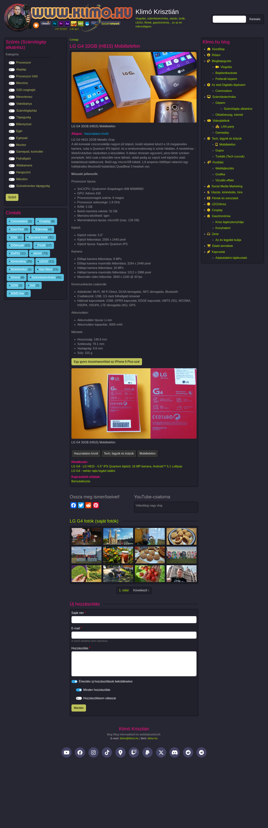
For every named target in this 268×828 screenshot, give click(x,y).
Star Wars (45, 269)
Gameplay (222, 132)
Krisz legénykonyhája (230, 222)
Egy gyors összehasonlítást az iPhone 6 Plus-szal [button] (107, 361)
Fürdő (41, 245)
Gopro (220, 150)
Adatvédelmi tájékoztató (231, 257)
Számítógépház (26, 110)
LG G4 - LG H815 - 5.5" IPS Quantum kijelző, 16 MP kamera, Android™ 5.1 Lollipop (126, 466)
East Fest (17, 229)
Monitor (21, 144)
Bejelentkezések (226, 73)
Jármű (37, 253)
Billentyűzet (23, 124)
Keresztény (18, 261)
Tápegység (23, 117)
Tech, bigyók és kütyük (119, 453)
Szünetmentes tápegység (33, 185)
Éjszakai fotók (38, 237)
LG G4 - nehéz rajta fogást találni (93, 470)
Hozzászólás (79, 648)
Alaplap (21, 69)
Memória (22, 83)
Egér (19, 131)
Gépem (220, 102)
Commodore (19, 221)
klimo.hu (153, 738)
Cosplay (44, 221)
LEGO (44, 261)
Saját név (77, 612)
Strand (15, 277)
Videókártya (24, 103)
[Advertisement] (134, 790)
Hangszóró (23, 172)
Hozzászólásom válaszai (99, 698)
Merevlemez (24, 96)
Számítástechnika (43, 277)
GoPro (15, 253)
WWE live (17, 293)
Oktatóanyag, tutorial (229, 114)
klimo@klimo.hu (129, 738)
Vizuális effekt (225, 180)
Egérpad (22, 138)
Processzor (23, 62)
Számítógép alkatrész (238, 108)
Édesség (41, 229)
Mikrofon (22, 179)
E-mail (75, 628)
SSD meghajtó (25, 90)
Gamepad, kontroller (29, 151)
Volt (32, 285)
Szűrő (12, 197)
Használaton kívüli (96, 133)
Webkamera (24, 165)
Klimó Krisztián (157, 11)
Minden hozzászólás (96, 689)
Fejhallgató (23, 158)
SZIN (14, 285)
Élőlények (17, 245)
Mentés (79, 707)
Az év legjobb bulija (228, 240)
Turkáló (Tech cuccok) (230, 156)
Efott (14, 237)
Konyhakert (223, 228)
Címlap (74, 39)
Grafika (220, 174)
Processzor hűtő (27, 76)
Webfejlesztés (225, 168)
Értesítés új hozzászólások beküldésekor (106, 681)
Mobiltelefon (148, 453)
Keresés (254, 19)
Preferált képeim (226, 79)
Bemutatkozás (80, 481)
